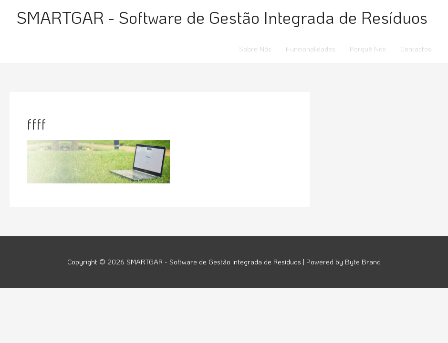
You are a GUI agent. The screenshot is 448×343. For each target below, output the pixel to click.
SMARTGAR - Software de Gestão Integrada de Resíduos (222, 17)
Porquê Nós (368, 48)
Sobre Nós (255, 48)
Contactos (415, 48)
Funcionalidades (310, 48)
